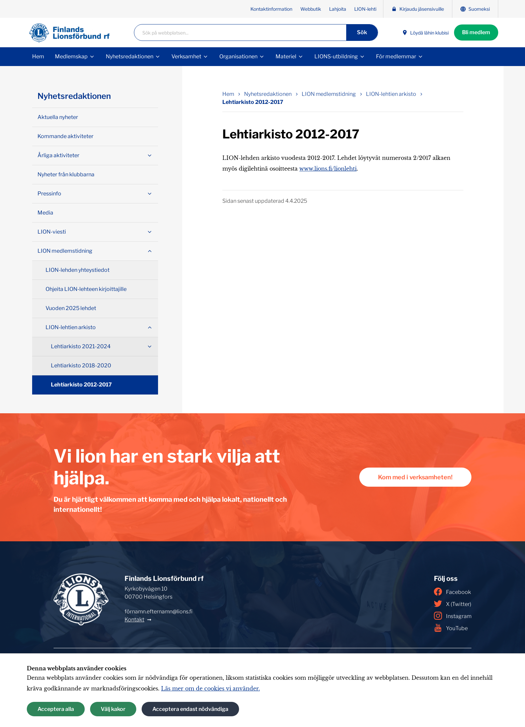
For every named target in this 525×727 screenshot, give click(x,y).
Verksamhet (186, 56)
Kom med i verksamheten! (415, 477)
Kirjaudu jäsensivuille (417, 9)
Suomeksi (475, 9)
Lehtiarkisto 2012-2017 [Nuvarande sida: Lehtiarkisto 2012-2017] (252, 102)
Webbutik (310, 9)
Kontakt (134, 619)
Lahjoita (337, 9)
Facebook (452, 592)
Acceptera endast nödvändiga (190, 709)
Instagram (452, 616)
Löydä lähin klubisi (425, 33)
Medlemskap (71, 56)
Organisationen (238, 56)
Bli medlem (476, 32)
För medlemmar (396, 56)
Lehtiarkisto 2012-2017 (81, 384)
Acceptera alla (56, 709)
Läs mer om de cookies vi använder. (210, 688)
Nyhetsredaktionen (129, 56)
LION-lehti (365, 9)
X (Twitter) (452, 604)
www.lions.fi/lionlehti (328, 168)
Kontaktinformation (271, 9)
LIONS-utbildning (336, 56)
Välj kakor (113, 709)
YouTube (451, 628)
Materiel (286, 56)
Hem (38, 56)
